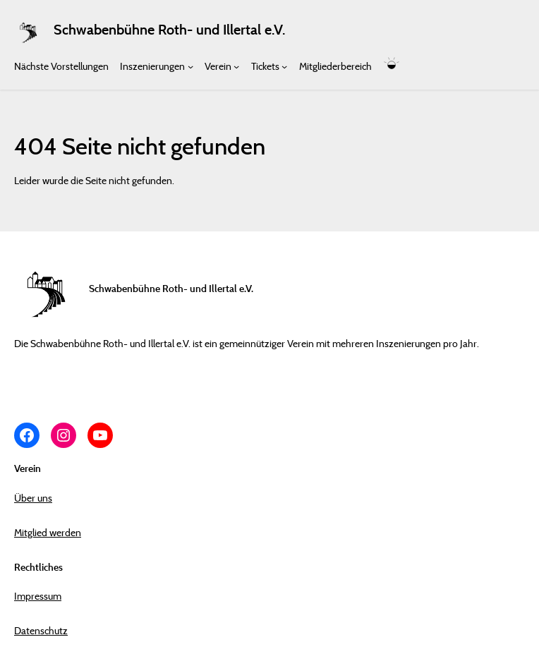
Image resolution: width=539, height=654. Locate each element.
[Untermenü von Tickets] (284, 65)
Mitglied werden (47, 532)
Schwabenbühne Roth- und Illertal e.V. (169, 29)
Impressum (37, 596)
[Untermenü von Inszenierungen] (190, 65)
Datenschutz (41, 630)
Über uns (33, 498)
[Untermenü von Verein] (236, 65)
